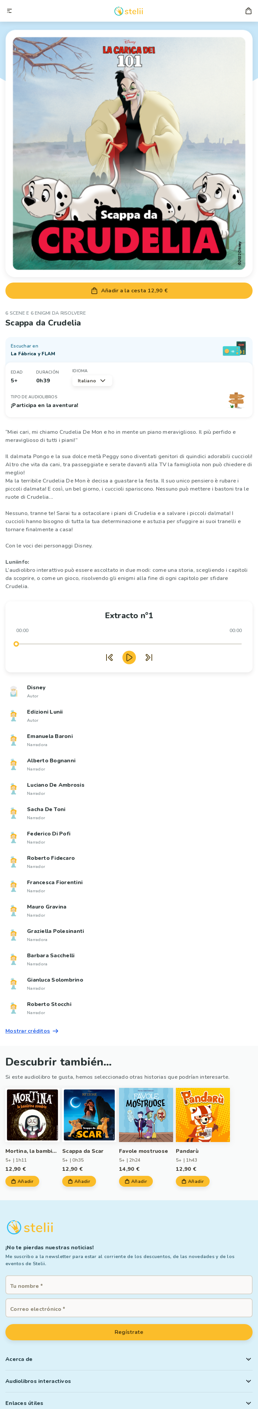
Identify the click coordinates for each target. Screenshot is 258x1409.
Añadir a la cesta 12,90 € (129, 291)
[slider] (16, 644)
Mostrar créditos (32, 1031)
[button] (129, 1359)
